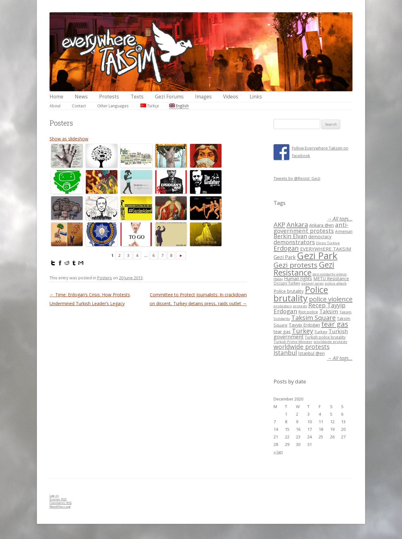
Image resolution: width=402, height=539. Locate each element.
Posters (104, 278)
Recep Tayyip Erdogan (310, 308)
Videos (230, 96)
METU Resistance (331, 278)
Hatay (278, 279)
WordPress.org (60, 507)
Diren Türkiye (328, 242)
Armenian (343, 231)
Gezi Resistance (304, 268)
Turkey (302, 330)
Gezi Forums (169, 96)
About (55, 105)
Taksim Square (313, 317)
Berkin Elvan (290, 236)
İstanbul (285, 353)
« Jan (278, 452)
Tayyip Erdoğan (304, 325)
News (81, 96)
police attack (335, 283)
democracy (319, 237)
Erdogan (286, 248)
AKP (279, 224)
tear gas (334, 324)
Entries (58, 499)
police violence (330, 298)
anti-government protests (311, 227)
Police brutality (289, 291)
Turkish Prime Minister (293, 341)
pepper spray (312, 283)
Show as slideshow (69, 139)
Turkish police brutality (325, 337)
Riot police (308, 312)
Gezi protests (295, 265)
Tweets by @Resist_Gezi (297, 178)
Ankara (297, 224)
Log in (54, 496)
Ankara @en (321, 225)
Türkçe (149, 105)
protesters (283, 306)
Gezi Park (285, 257)
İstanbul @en (311, 353)
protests (300, 306)
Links (256, 96)
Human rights (298, 278)
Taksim (328, 311)
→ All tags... (339, 219)
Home (56, 96)
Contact (79, 105)
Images (203, 96)
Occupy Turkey (287, 283)
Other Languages (113, 105)
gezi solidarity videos (329, 274)
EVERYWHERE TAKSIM (325, 249)
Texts (137, 96)
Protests (109, 96)
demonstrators (294, 242)
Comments (61, 503)
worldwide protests (330, 341)
